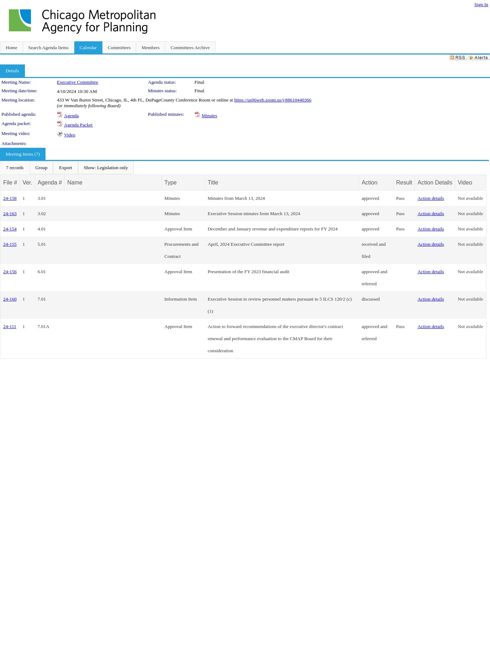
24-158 (10, 198)
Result (404, 183)
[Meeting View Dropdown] (106, 167)
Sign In (481, 4)
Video (69, 134)
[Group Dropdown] (41, 167)
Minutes (209, 115)
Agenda (71, 115)
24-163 (10, 213)
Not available (470, 198)
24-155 (10, 244)
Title (213, 183)
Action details (430, 198)
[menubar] (67, 168)
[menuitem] (14, 167)
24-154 (10, 229)
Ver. (27, 183)
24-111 (9, 326)
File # (10, 183)
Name (74, 183)
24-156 (10, 271)
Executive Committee (77, 82)
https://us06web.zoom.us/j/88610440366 (272, 100)
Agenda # (50, 183)
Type (170, 183)
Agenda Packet (78, 125)
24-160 (10, 299)
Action (369, 183)
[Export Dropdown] (65, 167)
